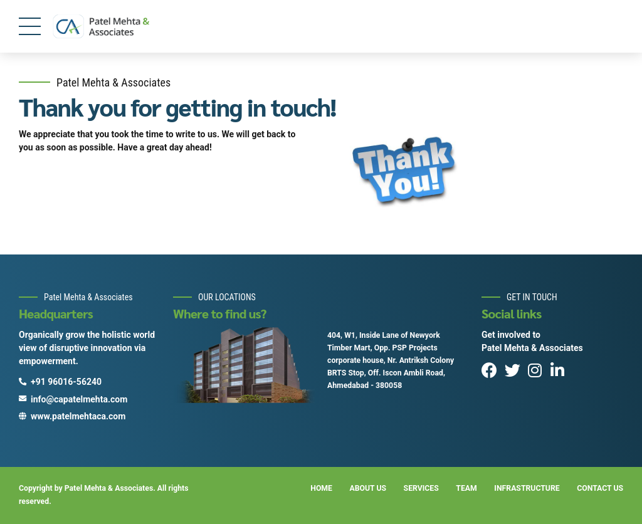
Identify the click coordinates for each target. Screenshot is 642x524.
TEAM (466, 488)
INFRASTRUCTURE (526, 488)
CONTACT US (600, 488)
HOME (321, 488)
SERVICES (421, 488)
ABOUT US (368, 488)
